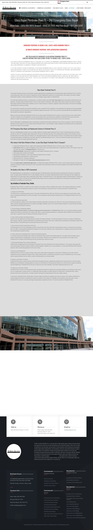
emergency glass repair (60, 61)
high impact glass (56, 100)
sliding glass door (54, 456)
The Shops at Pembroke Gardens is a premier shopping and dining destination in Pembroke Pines (35, 210)
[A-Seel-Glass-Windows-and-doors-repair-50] (9, 7)
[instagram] (87, 2)
